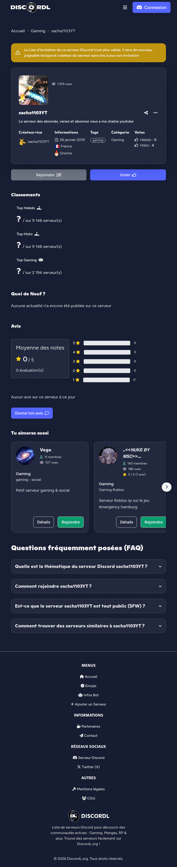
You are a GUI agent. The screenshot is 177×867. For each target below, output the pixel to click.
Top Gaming (30, 260)
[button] (125, 7)
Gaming (117, 140)
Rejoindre (48, 174)
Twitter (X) (91, 767)
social (36, 479)
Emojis (90, 686)
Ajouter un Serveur (90, 704)
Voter (128, 174)
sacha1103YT (38, 141)
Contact (90, 735)
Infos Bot (91, 695)
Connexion (151, 7)
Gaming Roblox (111, 490)
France (63, 146)
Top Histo (28, 234)
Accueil (91, 676)
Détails (43, 522)
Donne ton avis (32, 413)
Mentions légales (91, 789)
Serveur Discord (91, 757)
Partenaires (91, 726)
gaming (98, 140)
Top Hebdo (29, 208)
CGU (91, 798)
